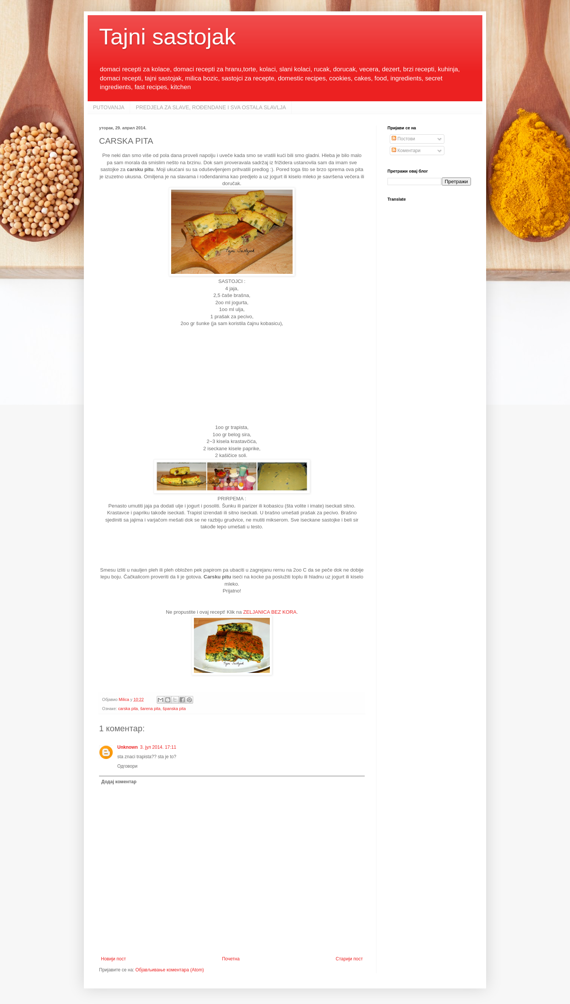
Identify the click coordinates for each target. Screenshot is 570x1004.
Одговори (127, 766)
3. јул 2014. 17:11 (158, 747)
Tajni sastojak (167, 36)
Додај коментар (119, 781)
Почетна (230, 959)
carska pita (128, 708)
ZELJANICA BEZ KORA (270, 612)
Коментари (406, 150)
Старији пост (349, 959)
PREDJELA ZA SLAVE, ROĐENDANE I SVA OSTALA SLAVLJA (211, 107)
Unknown (127, 747)
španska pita (174, 708)
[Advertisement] (232, 374)
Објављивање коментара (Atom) (169, 970)
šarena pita (150, 708)
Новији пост (113, 959)
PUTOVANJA (108, 107)
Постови (403, 138)
